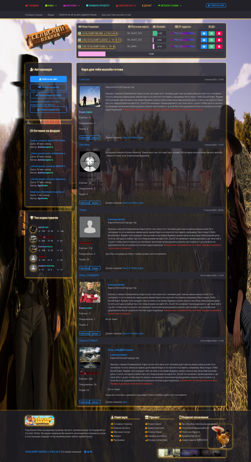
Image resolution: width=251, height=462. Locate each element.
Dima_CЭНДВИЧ (89, 275)
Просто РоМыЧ (130, 137)
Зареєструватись (48, 109)
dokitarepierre (45, 147)
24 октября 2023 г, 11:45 (211, 341)
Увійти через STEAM (48, 95)
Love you (84, 79)
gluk (141, 137)
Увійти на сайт (216, 5)
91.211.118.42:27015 (183, 40)
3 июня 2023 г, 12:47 (214, 145)
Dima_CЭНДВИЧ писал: (120, 350)
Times (82, 210)
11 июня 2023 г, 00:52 (213, 210)
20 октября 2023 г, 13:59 (211, 275)
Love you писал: (116, 219)
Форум (51, 15)
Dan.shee (84, 144)
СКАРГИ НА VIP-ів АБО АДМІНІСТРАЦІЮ (78, 15)
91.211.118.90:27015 (183, 46)
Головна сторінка (34, 15)
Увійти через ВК (48, 87)
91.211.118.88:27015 (183, 33)
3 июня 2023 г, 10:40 (214, 79)
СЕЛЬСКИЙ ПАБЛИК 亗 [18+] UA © (43, 451)
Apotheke (43, 185)
